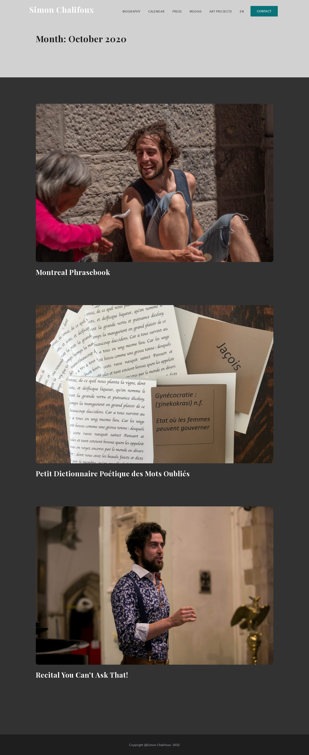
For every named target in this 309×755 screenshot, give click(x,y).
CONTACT (263, 11)
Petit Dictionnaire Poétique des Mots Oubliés (113, 473)
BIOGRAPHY (130, 11)
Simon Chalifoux (61, 9)
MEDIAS (195, 11)
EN (241, 11)
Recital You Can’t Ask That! (82, 674)
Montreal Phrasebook (73, 272)
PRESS (176, 11)
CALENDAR (155, 11)
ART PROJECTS (219, 11)
